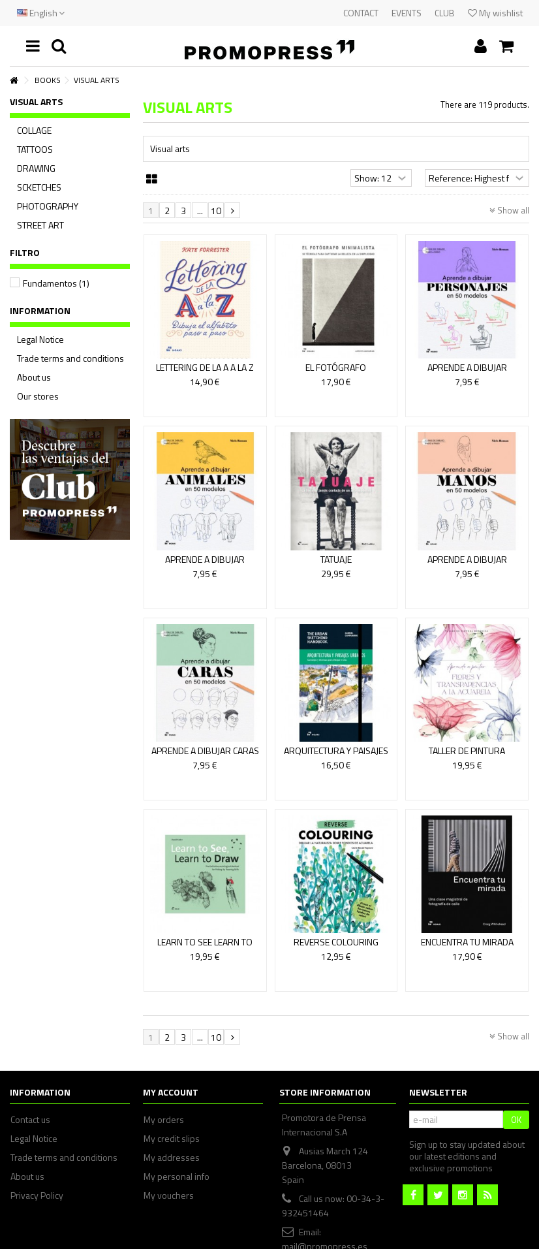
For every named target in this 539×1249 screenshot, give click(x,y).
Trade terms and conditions (70, 358)
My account (170, 1092)
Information (40, 310)
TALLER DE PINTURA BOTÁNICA (467, 756)
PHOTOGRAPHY (47, 206)
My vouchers (169, 1195)
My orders (164, 1120)
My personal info (176, 1176)
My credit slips (172, 1139)
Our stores (38, 396)
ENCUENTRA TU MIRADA (467, 942)
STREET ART (40, 225)
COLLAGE (34, 130)
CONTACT (360, 13)
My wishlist (495, 13)
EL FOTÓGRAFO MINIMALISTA (335, 373)
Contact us (30, 1120)
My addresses (172, 1157)
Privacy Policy (36, 1195)
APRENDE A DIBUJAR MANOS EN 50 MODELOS (467, 565)
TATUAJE (336, 559)
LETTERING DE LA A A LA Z (205, 367)
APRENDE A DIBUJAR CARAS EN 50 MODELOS (205, 756)
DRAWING (36, 168)
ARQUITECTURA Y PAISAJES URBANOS (336, 756)
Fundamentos (56, 283)
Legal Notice (40, 339)
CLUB (445, 13)
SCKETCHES (39, 187)
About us (34, 377)
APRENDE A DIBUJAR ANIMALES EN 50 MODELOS (205, 565)
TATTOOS (35, 149)
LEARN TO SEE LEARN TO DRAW (205, 947)
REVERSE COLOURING (336, 942)
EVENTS (407, 13)
